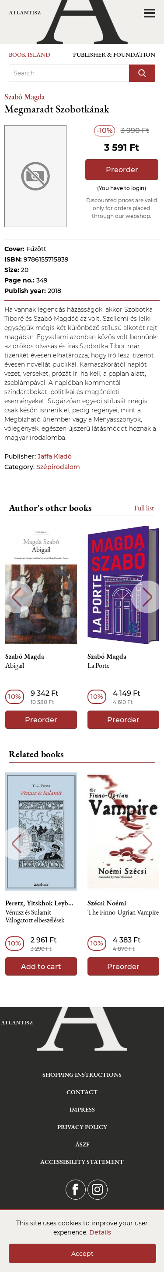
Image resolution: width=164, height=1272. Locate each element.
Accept (82, 1254)
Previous (16, 597)
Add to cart (41, 967)
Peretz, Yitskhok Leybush (41, 903)
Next (147, 597)
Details (100, 1232)
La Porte (98, 666)
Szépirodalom (58, 467)
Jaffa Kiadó (55, 456)
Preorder (122, 170)
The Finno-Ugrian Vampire (123, 912)
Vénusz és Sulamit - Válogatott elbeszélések (35, 916)
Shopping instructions (82, 1074)
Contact (82, 1092)
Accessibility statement (82, 1162)
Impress (82, 1109)
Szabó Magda (24, 97)
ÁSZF (82, 1144)
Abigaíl (14, 666)
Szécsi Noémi (106, 903)
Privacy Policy (82, 1127)
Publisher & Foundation (114, 54)
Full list (144, 508)
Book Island (29, 54)
